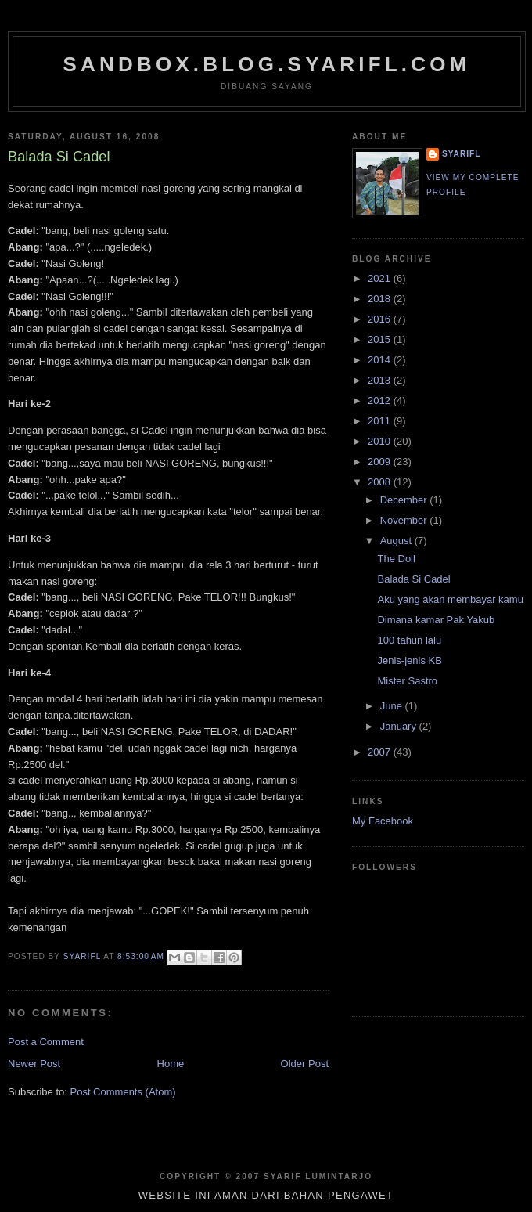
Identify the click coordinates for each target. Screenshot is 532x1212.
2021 (381, 278)
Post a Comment (46, 1042)
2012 (381, 400)
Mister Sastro (407, 681)
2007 (381, 752)
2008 (381, 482)
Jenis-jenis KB (409, 660)
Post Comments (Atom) (123, 1092)
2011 (381, 421)
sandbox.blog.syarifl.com (266, 64)
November (405, 520)
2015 (381, 339)
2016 (381, 319)
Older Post (305, 1064)
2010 (381, 441)
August (397, 540)
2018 (381, 299)
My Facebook (382, 821)
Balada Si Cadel (413, 579)
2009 (381, 461)
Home (171, 1064)
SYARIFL (461, 154)
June (392, 706)
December (405, 500)
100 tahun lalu (409, 640)
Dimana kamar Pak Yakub (435, 620)
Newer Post (34, 1064)
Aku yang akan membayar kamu (450, 599)
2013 (381, 380)
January (399, 726)
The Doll (396, 559)
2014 (381, 360)
